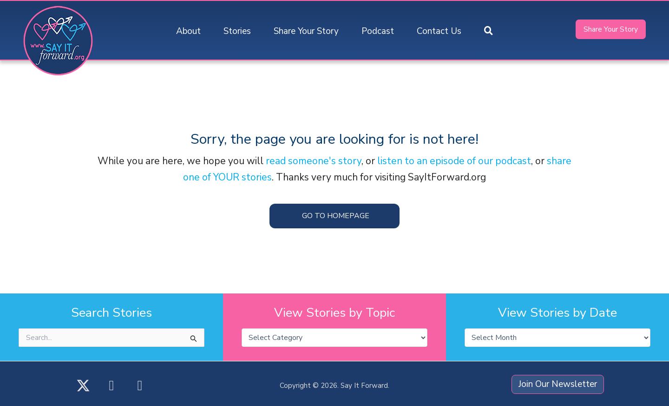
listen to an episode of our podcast (454, 160)
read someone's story (313, 160)
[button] (488, 31)
